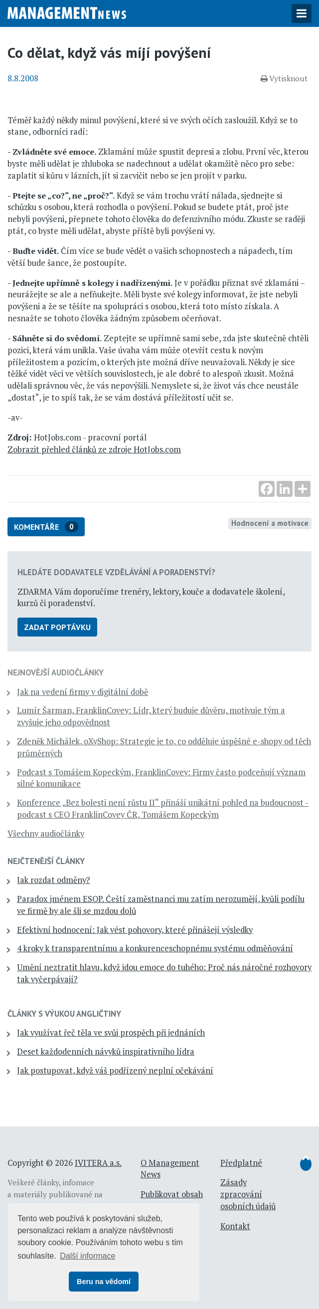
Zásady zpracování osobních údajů (248, 1194)
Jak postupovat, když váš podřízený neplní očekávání (115, 1070)
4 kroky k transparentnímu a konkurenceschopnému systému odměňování (155, 948)
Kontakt (235, 1226)
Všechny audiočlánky (45, 833)
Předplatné (241, 1162)
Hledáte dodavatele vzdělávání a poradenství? (116, 572)
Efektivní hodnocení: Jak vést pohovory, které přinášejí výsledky (135, 929)
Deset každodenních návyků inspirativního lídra (105, 1051)
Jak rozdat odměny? (53, 879)
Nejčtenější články (46, 861)
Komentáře (46, 527)
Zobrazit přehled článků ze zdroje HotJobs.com (94, 449)
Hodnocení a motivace (270, 523)
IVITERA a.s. (98, 1162)
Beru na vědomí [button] (104, 1282)
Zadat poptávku (57, 627)
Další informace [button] (87, 1256)
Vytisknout (284, 78)
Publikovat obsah (172, 1194)
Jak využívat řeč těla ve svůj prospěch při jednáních (111, 1032)
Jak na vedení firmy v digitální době (82, 691)
